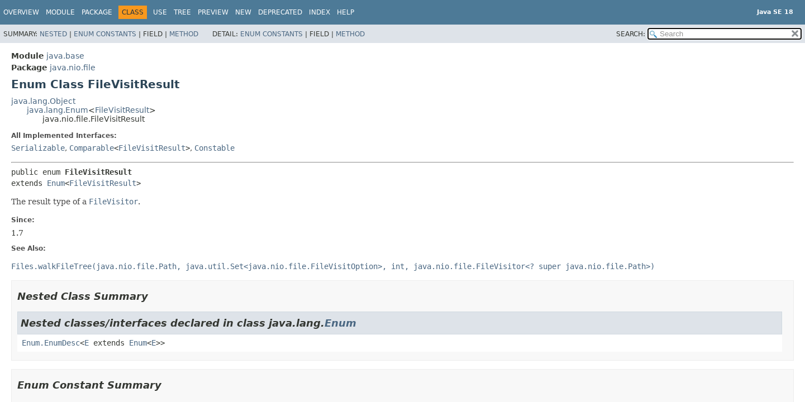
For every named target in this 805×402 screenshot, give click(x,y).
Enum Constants (105, 34)
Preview (213, 12)
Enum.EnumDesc (51, 342)
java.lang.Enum (57, 110)
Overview (21, 12)
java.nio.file (73, 67)
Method (183, 34)
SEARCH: (630, 34)
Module (60, 12)
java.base (65, 55)
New (243, 12)
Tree (182, 12)
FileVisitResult (122, 110)
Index (319, 12)
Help (345, 12)
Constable (214, 147)
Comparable (91, 147)
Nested (53, 34)
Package (97, 12)
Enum (56, 183)
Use (160, 12)
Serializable (38, 147)
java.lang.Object (43, 101)
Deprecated (280, 12)
